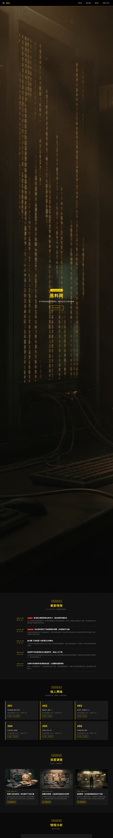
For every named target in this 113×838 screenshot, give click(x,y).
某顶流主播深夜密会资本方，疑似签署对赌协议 (50, 618)
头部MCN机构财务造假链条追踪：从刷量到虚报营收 (45, 663)
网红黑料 (88, 3)
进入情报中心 (56, 308)
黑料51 (97, 3)
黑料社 (80, 3)
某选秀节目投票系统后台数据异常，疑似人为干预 (44, 652)
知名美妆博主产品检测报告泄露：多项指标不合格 (52, 629)
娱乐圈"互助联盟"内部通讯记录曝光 (40, 641)
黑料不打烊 (106, 3)
